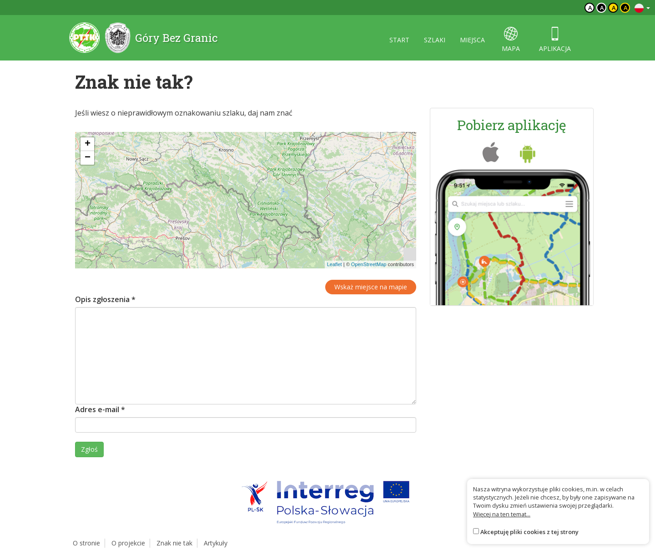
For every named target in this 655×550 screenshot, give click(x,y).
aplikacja (555, 40)
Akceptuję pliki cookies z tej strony (529, 532)
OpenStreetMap (369, 264)
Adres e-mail (100, 409)
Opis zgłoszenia (105, 299)
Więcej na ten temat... (501, 514)
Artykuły (215, 543)
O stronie (86, 543)
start (399, 39)
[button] (87, 144)
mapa (511, 40)
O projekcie (128, 543)
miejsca (472, 39)
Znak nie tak (174, 543)
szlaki (434, 39)
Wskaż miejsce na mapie (370, 287)
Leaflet (334, 264)
